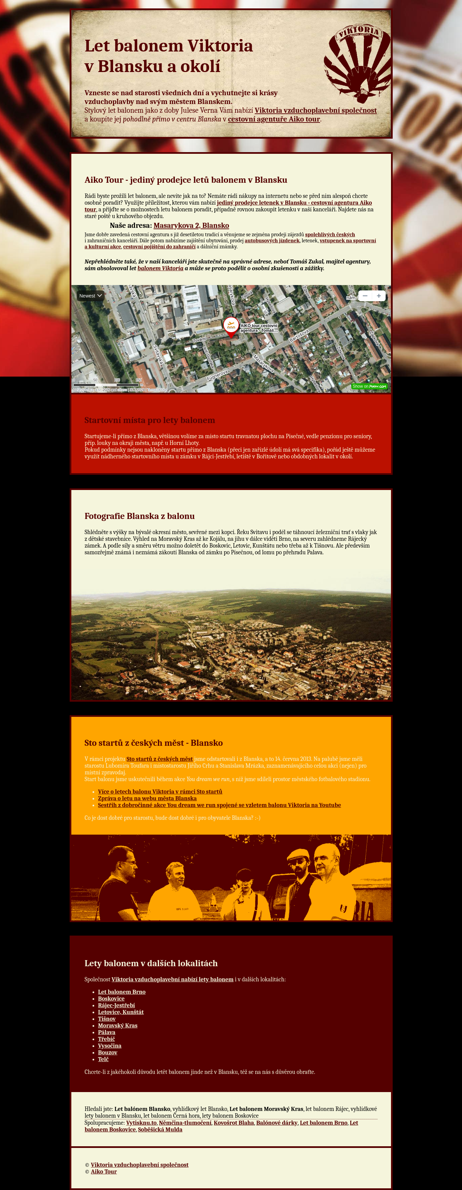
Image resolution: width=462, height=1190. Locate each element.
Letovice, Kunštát (121, 1012)
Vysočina (110, 1045)
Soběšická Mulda (160, 1129)
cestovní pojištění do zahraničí (159, 247)
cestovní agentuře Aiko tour (274, 119)
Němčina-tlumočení (185, 1122)
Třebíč (106, 1039)
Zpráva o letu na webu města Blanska (147, 798)
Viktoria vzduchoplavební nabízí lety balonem (173, 979)
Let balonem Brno (122, 991)
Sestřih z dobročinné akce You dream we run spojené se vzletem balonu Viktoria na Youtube (219, 805)
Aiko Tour (104, 1171)
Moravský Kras (118, 1025)
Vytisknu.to (141, 1122)
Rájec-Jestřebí (116, 1005)
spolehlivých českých (330, 235)
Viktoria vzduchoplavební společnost (316, 110)
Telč (103, 1059)
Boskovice (111, 998)
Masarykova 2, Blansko (191, 225)
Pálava (106, 1032)
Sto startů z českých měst (160, 759)
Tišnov (107, 1018)
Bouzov (107, 1052)
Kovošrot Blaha (234, 1122)
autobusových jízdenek (272, 241)
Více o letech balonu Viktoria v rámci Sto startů (160, 791)
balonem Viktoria (161, 268)
